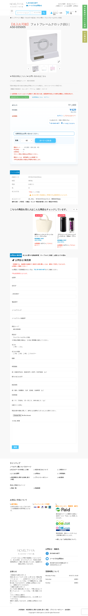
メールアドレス (17, 310)
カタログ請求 (61, 4)
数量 (13, 358)
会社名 (14, 285)
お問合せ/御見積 (16, 255)
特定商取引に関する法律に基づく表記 (37, 609)
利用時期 (14, 395)
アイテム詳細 (14, 172)
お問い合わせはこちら (36, 76)
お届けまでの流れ (60, 255)
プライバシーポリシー (41, 477)
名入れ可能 (37, 12)
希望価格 (14, 366)
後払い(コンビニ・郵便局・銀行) (67, 506)
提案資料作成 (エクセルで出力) (19, 97)
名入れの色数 (16, 351)
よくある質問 (68, 6)
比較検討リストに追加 (85, 16)
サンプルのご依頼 (46, 255)
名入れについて (71, 4)
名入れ (14, 344)
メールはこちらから (68, 123)
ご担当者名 (15, 294)
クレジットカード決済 (41, 504)
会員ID (14, 277)
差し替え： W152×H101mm (44, 199)
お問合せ (75, 6)
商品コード (15, 326)
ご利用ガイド (59, 6)
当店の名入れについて (41, 469)
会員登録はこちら (37, 97)
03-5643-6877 (54, 123)
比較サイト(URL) (17, 405)
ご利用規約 (62, 473)
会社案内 (61, 477)
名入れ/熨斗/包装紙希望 (31, 255)
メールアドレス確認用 (19, 318)
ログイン (55, 12)
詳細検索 (37, 488)
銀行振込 (14, 504)
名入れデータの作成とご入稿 (19, 469)
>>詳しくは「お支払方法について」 (66, 539)
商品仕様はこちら (18, 76)
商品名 (14, 334)
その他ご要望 (16, 421)
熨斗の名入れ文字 (17, 376)
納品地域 (14, 385)
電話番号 (15, 302)
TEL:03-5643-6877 (39, 269)
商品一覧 (13, 488)
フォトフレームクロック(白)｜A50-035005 (40, 26)
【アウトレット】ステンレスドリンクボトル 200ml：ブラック (66, 236)
